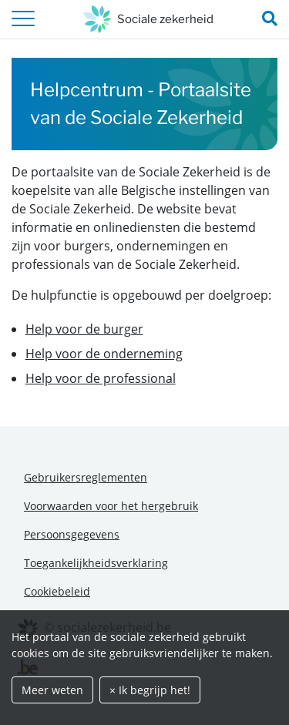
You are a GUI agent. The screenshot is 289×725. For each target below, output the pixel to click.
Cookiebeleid (57, 591)
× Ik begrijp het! (149, 690)
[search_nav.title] (269, 19)
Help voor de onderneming (104, 353)
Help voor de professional (100, 378)
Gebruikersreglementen (85, 477)
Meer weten (52, 690)
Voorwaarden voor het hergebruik (111, 505)
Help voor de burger (84, 329)
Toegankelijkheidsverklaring (96, 562)
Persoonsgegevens (71, 534)
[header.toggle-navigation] (23, 19)
